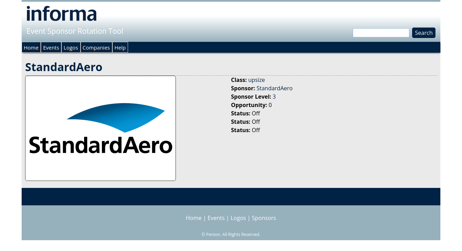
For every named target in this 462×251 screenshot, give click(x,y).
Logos (71, 47)
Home (31, 47)
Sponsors (264, 218)
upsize (256, 80)
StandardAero (274, 88)
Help (120, 47)
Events (51, 47)
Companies (96, 47)
